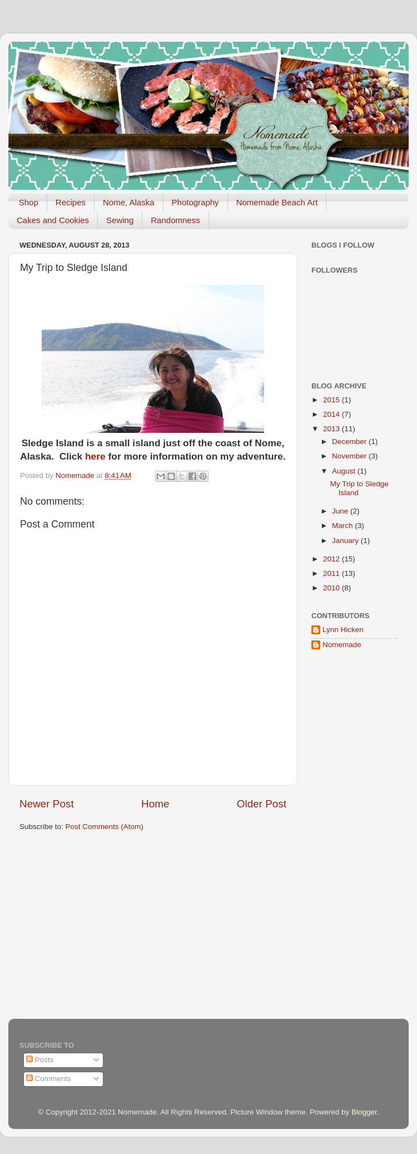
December (350, 441)
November (350, 456)
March (343, 525)
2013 (332, 429)
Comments (48, 1078)
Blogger (364, 1112)
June (341, 511)
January (346, 540)
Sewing (119, 220)
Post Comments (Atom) (104, 826)
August (345, 471)
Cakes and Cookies (53, 220)
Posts (40, 1060)
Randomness (175, 220)
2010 (332, 588)
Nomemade (341, 644)
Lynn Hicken (343, 629)
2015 (332, 400)
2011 (332, 573)
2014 (332, 414)
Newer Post (46, 804)
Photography (195, 202)
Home (155, 804)
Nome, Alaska (129, 202)
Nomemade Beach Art (277, 202)
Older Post (261, 804)
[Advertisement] (344, 837)
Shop (28, 202)
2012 (332, 559)
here (95, 456)
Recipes (71, 202)
